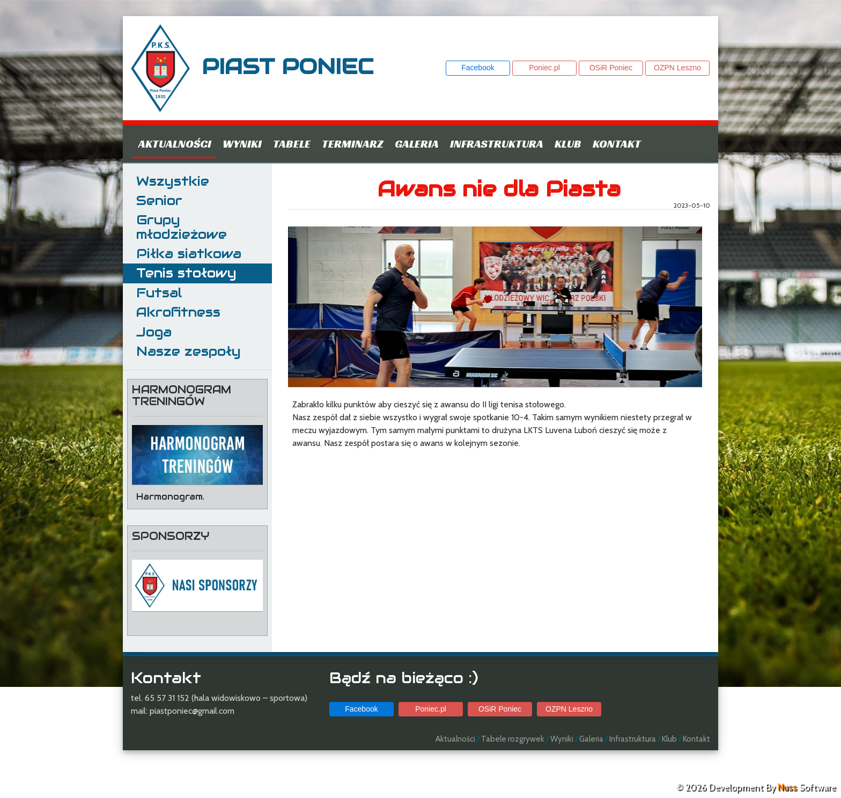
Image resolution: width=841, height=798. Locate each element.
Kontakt (617, 144)
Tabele (292, 144)
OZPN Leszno (677, 67)
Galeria (417, 144)
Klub (568, 144)
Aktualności (174, 144)
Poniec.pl (544, 67)
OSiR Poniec (610, 67)
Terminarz (352, 144)
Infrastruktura (496, 144)
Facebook (477, 67)
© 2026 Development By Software (756, 787)
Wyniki (242, 144)
